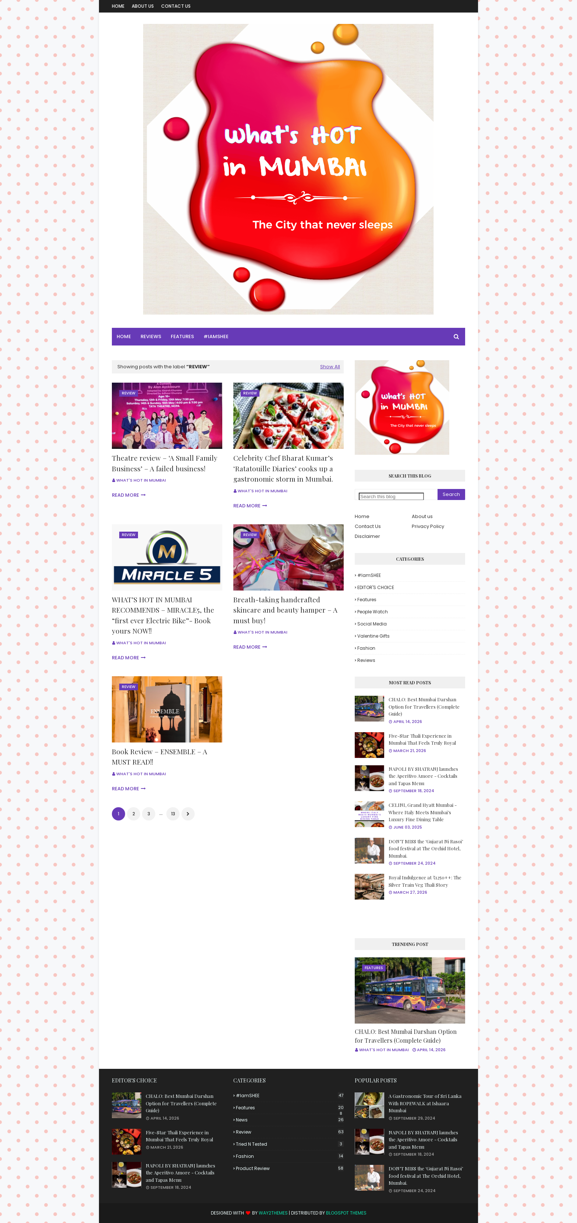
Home (118, 6)
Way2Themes (273, 1213)
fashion (366, 648)
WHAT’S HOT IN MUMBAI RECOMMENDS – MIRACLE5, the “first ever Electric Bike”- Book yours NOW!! (163, 615)
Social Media (372, 624)
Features (366, 599)
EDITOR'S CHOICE (375, 587)
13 (173, 814)
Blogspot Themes (346, 1213)
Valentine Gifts (373, 636)
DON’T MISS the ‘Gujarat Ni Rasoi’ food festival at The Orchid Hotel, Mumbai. (426, 848)
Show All (330, 366)
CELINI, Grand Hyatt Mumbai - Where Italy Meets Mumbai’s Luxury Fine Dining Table (423, 812)
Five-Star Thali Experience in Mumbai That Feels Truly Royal (422, 739)
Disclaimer (367, 536)
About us (422, 516)
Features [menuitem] (182, 336)
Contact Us (176, 6)
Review (290, 1132)
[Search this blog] (391, 496)
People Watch (372, 612)
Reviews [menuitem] (151, 336)
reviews (366, 660)
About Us (143, 6)
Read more (125, 495)
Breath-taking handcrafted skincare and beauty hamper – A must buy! (285, 610)
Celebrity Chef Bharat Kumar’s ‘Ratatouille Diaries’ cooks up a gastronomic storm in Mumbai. (283, 468)
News (290, 1120)
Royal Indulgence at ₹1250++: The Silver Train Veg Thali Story (425, 881)
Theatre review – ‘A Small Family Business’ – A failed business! (164, 463)
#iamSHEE (369, 575)
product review (290, 1168)
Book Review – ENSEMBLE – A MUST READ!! (159, 757)
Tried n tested (290, 1144)
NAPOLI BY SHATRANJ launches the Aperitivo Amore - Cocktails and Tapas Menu (423, 776)
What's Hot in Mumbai (141, 480)
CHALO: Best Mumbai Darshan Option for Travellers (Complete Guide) (424, 706)
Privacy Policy (428, 526)
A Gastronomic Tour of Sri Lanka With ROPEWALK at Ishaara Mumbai (425, 1103)
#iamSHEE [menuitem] (216, 336)
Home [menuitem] (124, 336)
